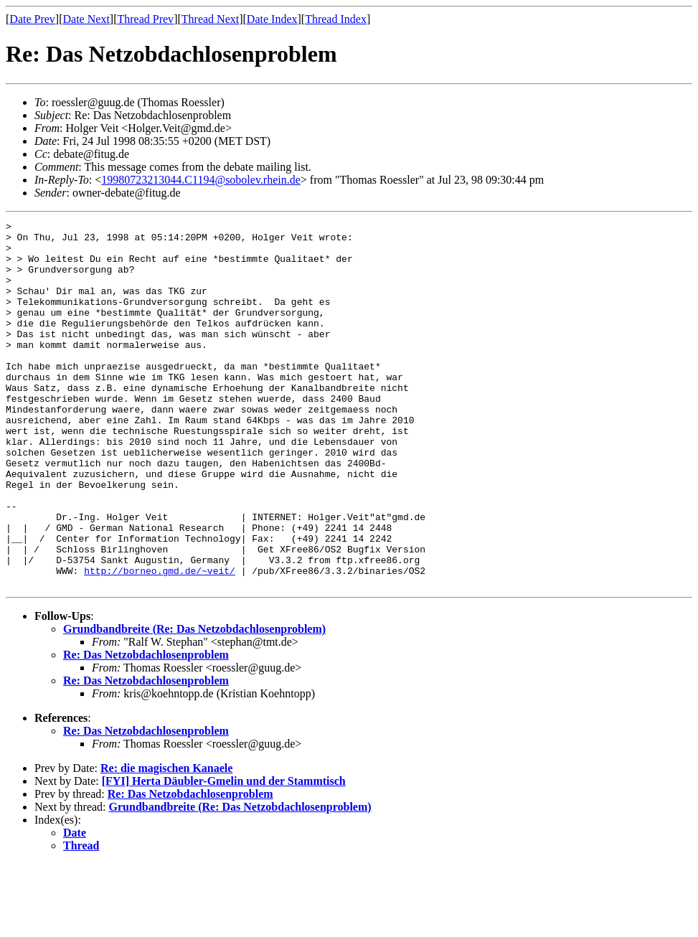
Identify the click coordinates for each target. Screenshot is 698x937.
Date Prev (32, 19)
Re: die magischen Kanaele (166, 841)
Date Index (272, 19)
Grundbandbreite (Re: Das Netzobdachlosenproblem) (194, 702)
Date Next (86, 19)
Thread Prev (145, 19)
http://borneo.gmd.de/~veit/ (159, 641)
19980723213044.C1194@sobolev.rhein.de (201, 180)
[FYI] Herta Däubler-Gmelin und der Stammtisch (224, 854)
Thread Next (210, 19)
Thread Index (336, 19)
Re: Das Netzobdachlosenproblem (146, 728)
